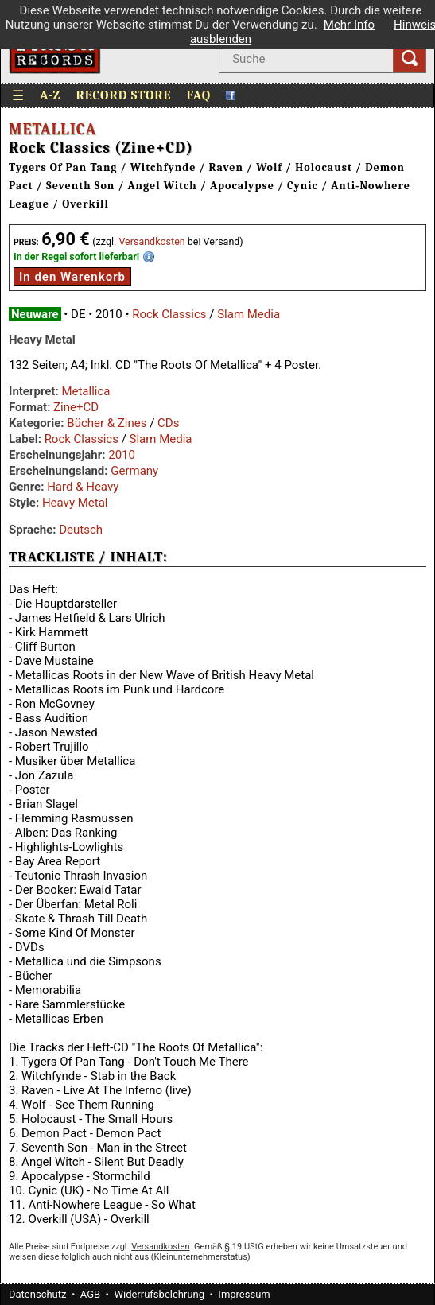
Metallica (52, 129)
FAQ (199, 95)
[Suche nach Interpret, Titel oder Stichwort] (306, 59)
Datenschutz (37, 1294)
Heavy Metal (75, 502)
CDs (168, 423)
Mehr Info (349, 24)
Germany (134, 471)
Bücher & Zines (106, 423)
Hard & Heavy (82, 487)
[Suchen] (409, 59)
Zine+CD (76, 407)
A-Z (50, 95)
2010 (121, 455)
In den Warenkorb (72, 277)
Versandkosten (151, 241)
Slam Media (248, 314)
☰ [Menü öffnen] (18, 95)
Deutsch (81, 529)
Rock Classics (169, 314)
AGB (90, 1294)
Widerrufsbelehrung (159, 1294)
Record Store (123, 95)
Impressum (244, 1294)
